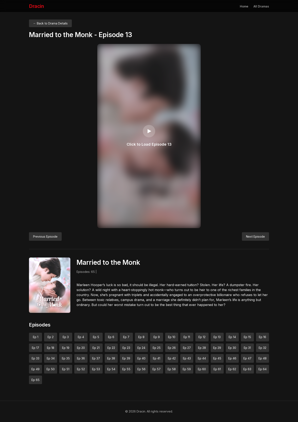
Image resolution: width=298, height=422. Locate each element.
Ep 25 (157, 347)
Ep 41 (156, 358)
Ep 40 (141, 358)
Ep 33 (35, 358)
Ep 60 (202, 369)
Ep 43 (187, 358)
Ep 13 (217, 337)
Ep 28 (202, 347)
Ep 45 (217, 358)
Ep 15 (247, 337)
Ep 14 (232, 337)
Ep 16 (262, 337)
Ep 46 (232, 358)
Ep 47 (247, 358)
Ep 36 (81, 358)
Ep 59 (187, 369)
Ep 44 (202, 358)
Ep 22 (111, 347)
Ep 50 (51, 369)
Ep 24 (141, 347)
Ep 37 (96, 358)
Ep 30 (232, 347)
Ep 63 (247, 369)
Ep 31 (247, 347)
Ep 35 (66, 358)
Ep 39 (126, 358)
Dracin (36, 6)
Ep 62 (232, 369)
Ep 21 (96, 347)
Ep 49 (35, 369)
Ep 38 (111, 358)
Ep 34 (51, 358)
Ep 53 (96, 369)
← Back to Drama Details (50, 23)
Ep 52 (81, 369)
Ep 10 (171, 337)
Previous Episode (45, 236)
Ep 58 (172, 369)
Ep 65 (35, 380)
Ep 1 (35, 337)
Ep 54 (111, 369)
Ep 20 (81, 347)
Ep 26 (172, 347)
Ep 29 (217, 347)
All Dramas (261, 6)
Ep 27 (187, 347)
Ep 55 (126, 369)
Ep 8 (141, 337)
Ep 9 (157, 337)
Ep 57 (157, 369)
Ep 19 (65, 347)
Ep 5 (96, 337)
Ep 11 (187, 337)
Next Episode (255, 236)
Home (244, 6)
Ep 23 (126, 347)
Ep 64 (262, 369)
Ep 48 (262, 358)
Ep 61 (217, 369)
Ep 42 (172, 358)
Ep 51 (65, 369)
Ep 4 (81, 337)
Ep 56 (141, 369)
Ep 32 (262, 347)
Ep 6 (111, 337)
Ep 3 (66, 337)
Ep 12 (201, 337)
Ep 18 (50, 347)
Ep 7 (126, 337)
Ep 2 (51, 337)
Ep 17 (35, 347)
